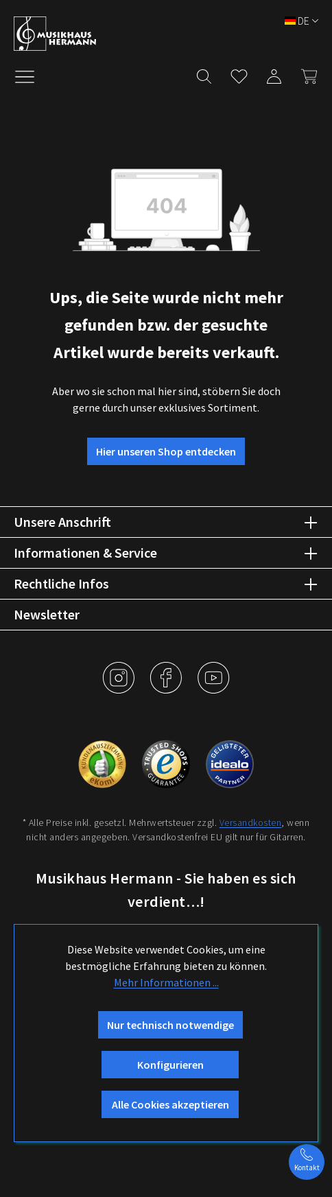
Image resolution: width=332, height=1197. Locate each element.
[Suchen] (204, 74)
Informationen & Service (85, 552)
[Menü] (31, 75)
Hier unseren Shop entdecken (166, 451)
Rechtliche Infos (61, 583)
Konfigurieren (170, 1064)
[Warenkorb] (305, 74)
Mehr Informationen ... (166, 982)
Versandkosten (251, 822)
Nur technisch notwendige (170, 1025)
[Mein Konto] (274, 74)
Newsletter (47, 614)
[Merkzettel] (239, 74)
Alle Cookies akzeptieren (170, 1104)
